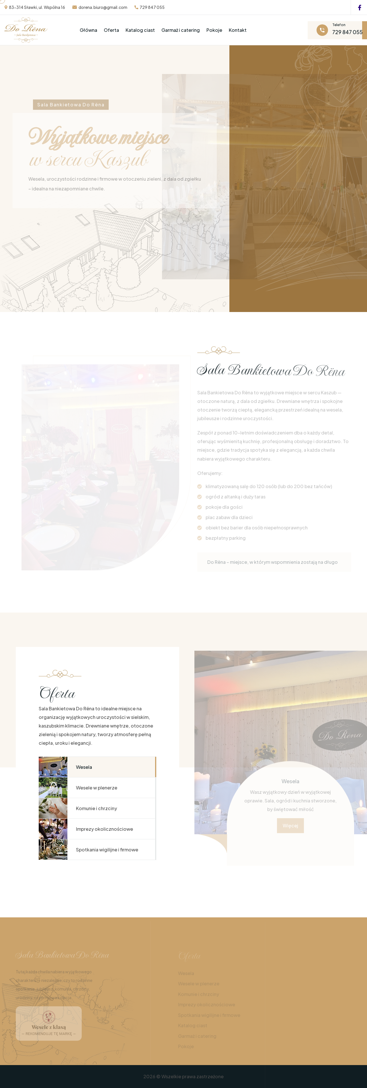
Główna (88, 30)
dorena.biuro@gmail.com (103, 7)
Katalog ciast (140, 30)
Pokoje (214, 30)
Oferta (111, 30)
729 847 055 (152, 7)
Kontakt (238, 30)
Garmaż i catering (180, 30)
